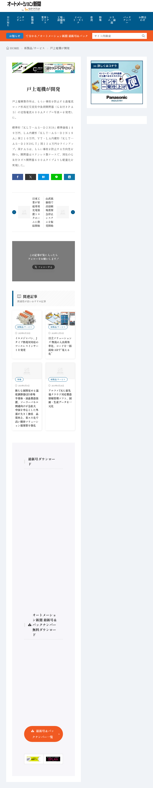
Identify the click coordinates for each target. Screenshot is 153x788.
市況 (91, 18)
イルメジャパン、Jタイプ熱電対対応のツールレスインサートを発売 (26, 344)
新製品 (32, 19)
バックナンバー (127, 19)
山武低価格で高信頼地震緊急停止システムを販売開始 (49, 212)
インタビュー (20, 18)
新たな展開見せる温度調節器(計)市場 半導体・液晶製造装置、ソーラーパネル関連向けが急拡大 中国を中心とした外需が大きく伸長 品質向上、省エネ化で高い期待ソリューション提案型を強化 (26, 408)
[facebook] (17, 177)
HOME (8, 21)
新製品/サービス (34, 48)
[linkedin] (69, 177)
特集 (100, 18)
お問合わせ (142, 18)
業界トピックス (45, 19)
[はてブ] (43, 177)
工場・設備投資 (61, 19)
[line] (56, 177)
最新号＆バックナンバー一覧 (43, 734)
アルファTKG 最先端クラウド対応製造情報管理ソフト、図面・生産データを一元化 (60, 398)
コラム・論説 (112, 19)
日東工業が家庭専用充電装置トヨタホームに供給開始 (36, 212)
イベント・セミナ (78, 19)
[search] (143, 36)
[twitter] (30, 177)
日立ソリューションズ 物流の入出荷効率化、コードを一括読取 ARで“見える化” (60, 346)
